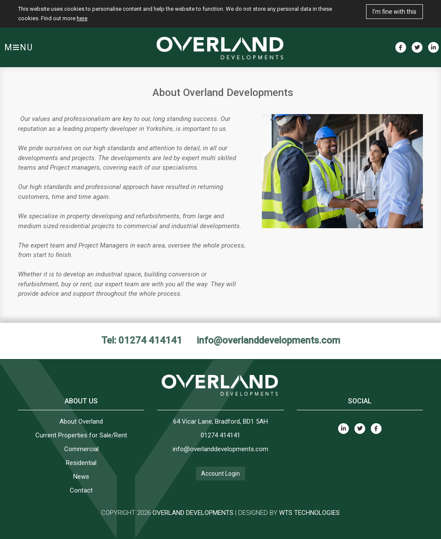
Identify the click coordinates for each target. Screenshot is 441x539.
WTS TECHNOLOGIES (309, 513)
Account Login (220, 473)
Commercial (81, 449)
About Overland (81, 421)
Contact (81, 490)
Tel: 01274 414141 (141, 340)
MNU (18, 47)
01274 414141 (220, 435)
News (81, 476)
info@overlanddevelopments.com (268, 340)
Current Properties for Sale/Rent (81, 435)
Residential (81, 463)
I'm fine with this (394, 11)
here (82, 18)
